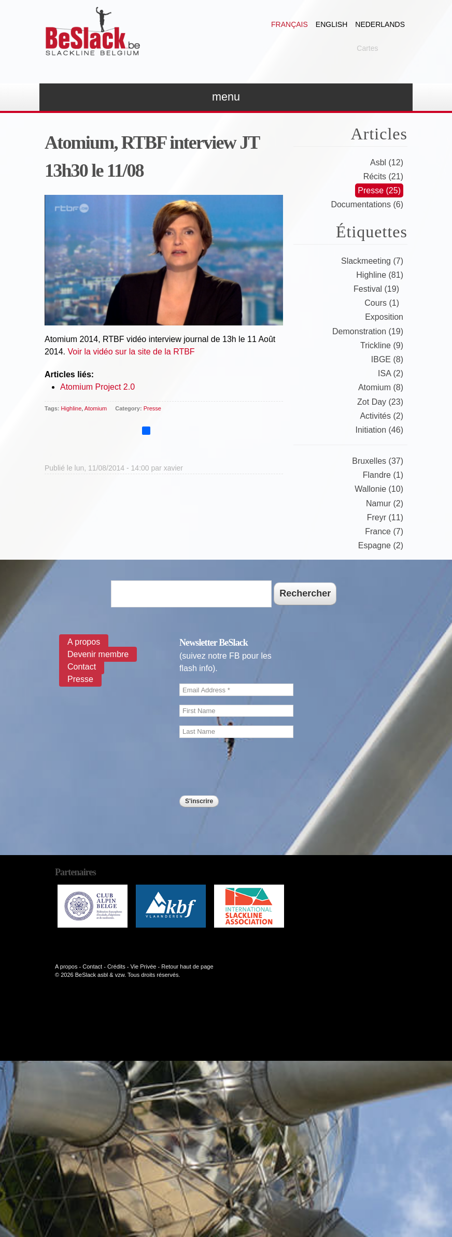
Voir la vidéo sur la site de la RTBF (130, 351)
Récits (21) (383, 176)
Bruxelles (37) (377, 461)
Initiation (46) (380, 429)
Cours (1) (381, 302)
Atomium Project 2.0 (97, 386)
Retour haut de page (187, 966)
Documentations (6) (367, 204)
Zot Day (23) (380, 401)
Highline (71, 408)
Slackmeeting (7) (372, 261)
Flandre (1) (383, 475)
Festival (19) (376, 289)
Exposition (384, 316)
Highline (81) (379, 275)
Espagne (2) (380, 545)
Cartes (367, 48)
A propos (83, 641)
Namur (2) (384, 503)
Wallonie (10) (379, 489)
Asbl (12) (386, 162)
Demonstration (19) (367, 331)
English (331, 24)
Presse (152, 408)
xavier (173, 468)
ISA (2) (390, 373)
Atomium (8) (380, 387)
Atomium (95, 408)
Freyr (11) (385, 517)
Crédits (116, 966)
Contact (81, 666)
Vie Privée (144, 966)
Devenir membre (98, 654)
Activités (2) (381, 415)
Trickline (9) (381, 345)
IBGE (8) (387, 359)
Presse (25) (379, 190)
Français (289, 24)
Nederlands (380, 24)
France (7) (384, 531)
